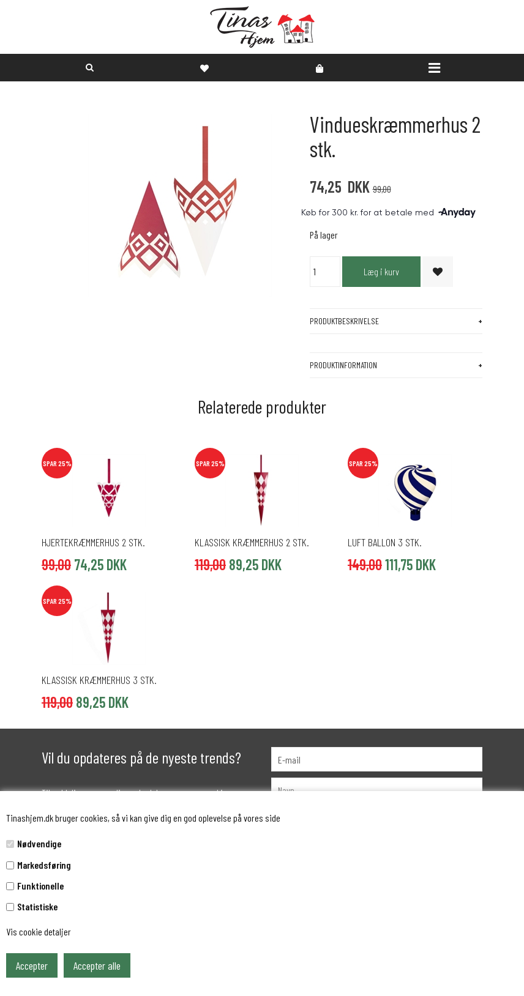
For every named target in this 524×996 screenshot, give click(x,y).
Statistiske (37, 906)
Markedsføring (44, 865)
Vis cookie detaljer (38, 931)
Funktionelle (40, 885)
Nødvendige (39, 843)
